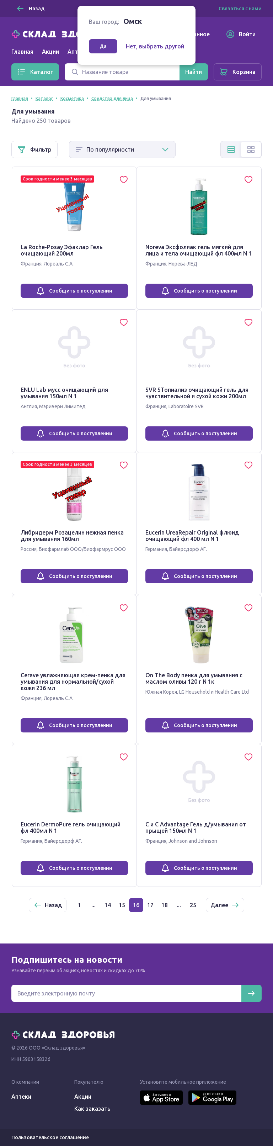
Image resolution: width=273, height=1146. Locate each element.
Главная (22, 51)
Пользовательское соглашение (50, 1137)
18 (164, 905)
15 (122, 905)
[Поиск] (122, 72)
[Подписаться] (251, 993)
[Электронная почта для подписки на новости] (126, 993)
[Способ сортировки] (122, 149)
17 (150, 905)
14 (108, 905)
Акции (50, 51)
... (93, 905)
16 (136, 905)
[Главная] (64, 33)
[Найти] (193, 71)
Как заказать (92, 1108)
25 (193, 905)
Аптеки (21, 1096)
